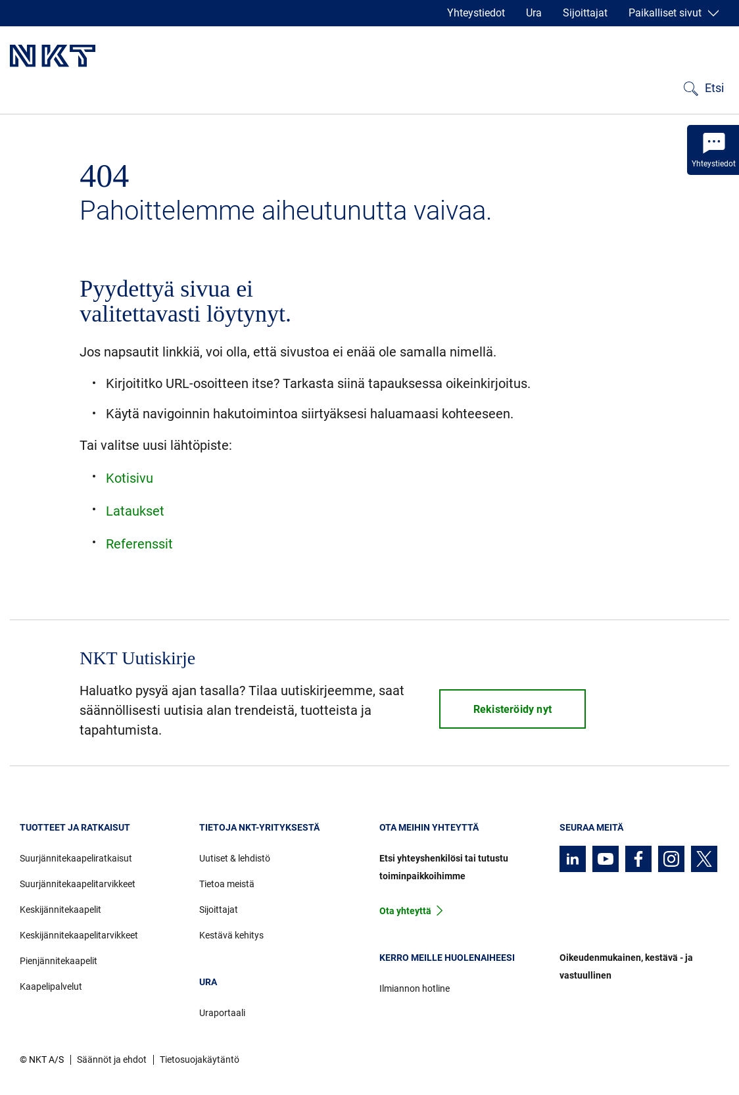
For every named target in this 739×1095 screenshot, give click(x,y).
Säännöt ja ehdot (112, 1059)
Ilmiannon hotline (414, 988)
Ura (534, 13)
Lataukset (135, 511)
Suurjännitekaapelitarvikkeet (77, 884)
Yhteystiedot (476, 13)
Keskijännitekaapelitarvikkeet (79, 935)
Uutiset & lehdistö (234, 858)
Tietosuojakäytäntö (199, 1059)
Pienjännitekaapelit (58, 961)
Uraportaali (222, 1013)
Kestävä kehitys (498, 84)
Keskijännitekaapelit (60, 909)
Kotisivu (129, 478)
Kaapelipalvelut (51, 986)
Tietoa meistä (407, 84)
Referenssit (158, 84)
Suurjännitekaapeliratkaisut (76, 858)
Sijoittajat (585, 13)
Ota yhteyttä (405, 911)
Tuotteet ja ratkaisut (62, 84)
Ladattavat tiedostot (254, 84)
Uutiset (339, 84)
